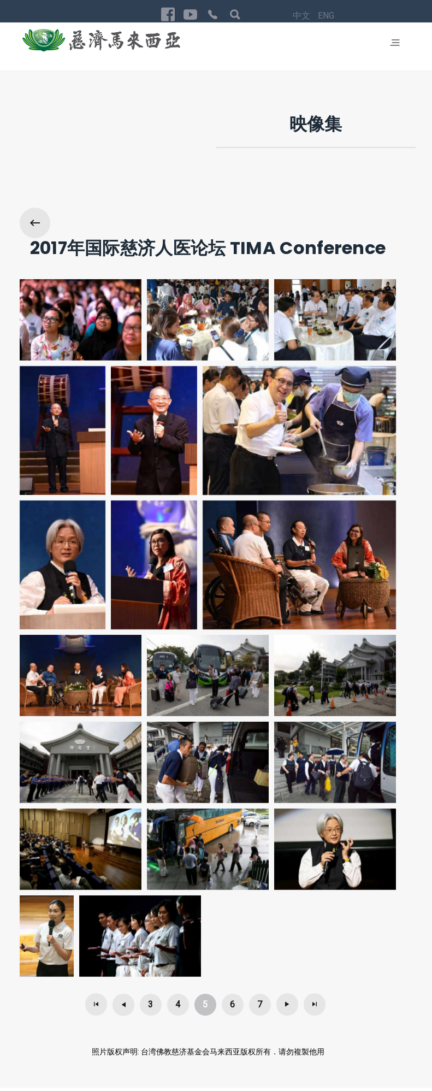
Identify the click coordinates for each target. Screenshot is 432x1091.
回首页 (387, 1054)
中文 (269, 1055)
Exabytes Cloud (125, 1079)
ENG (292, 1055)
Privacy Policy (343, 1054)
